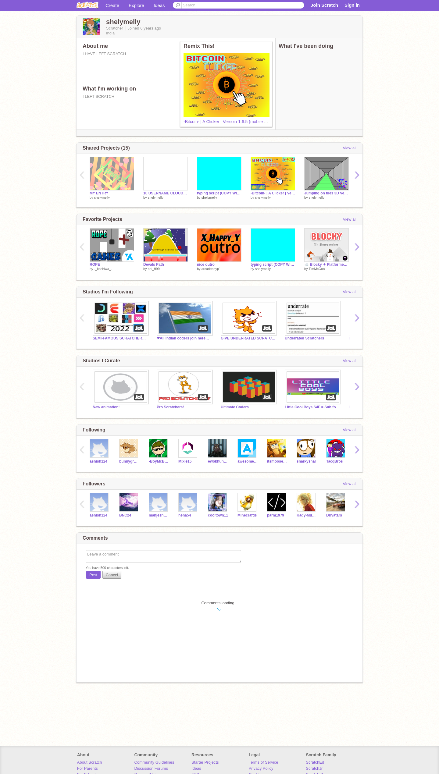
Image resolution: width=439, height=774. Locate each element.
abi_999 (154, 269)
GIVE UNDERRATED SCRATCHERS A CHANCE (248, 338)
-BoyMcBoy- (159, 461)
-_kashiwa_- (103, 269)
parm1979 (275, 515)
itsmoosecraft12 (277, 461)
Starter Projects (205, 762)
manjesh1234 (159, 515)
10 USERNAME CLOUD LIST (165, 193)
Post (93, 575)
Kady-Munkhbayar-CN (307, 515)
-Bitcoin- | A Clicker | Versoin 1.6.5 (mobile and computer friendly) (245, 121)
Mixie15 (184, 461)
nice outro (206, 264)
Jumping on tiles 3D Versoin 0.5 (326, 193)
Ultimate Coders (235, 407)
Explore (136, 5)
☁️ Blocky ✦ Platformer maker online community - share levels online (326, 264)
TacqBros (334, 461)
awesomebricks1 (247, 461)
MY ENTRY (99, 193)
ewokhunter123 (218, 461)
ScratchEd (315, 762)
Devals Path (153, 264)
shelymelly (102, 197)
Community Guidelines (154, 762)
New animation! (106, 407)
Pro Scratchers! (170, 407)
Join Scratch (324, 5)
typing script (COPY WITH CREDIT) (219, 193)
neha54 (184, 515)
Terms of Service (263, 762)
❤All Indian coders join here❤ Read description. (184, 338)
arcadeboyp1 (211, 269)
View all (349, 148)
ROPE (95, 264)
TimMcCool (317, 269)
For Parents (87, 768)
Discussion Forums (151, 768)
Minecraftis (247, 515)
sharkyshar (306, 461)
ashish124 (98, 461)
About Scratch (89, 762)
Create (112, 5)
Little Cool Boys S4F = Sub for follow (312, 407)
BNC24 (125, 515)
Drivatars (334, 515)
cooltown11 (218, 515)
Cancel (112, 575)
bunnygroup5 (129, 461)
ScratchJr (314, 768)
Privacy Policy (261, 768)
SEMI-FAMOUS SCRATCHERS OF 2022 (120, 338)
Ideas (159, 5)
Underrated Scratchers (304, 338)
